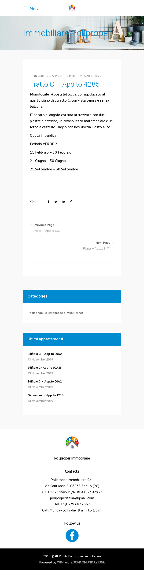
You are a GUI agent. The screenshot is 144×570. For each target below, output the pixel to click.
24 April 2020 (90, 75)
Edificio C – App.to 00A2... (46, 354)
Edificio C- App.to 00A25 (45, 367)
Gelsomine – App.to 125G (45, 395)
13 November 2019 (40, 359)
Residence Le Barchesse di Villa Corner (55, 313)
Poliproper (65, 75)
